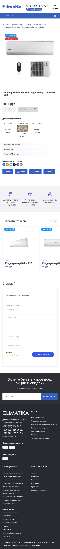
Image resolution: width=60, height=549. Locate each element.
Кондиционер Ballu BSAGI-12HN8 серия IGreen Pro (19, 263)
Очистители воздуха (39, 431)
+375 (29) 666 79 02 (12, 429)
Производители (8, 519)
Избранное (35, 483)
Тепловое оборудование (40, 438)
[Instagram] (5, 458)
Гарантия (35, 172)
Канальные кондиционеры (12, 473)
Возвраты (35, 476)
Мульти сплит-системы (11, 487)
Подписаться (49, 396)
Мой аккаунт (55, 16)
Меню (5, 16)
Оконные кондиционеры (11, 500)
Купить (28, 109)
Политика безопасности (40, 490)
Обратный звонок (34, 9)
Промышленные (8, 503)
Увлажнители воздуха (39, 428)
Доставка (21, 172)
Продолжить (43, 354)
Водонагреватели (37, 417)
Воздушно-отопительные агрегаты (44, 424)
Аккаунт (34, 473)
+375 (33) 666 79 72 (36, 6)
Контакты (6, 536)
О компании (6, 516)
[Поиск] (49, 15)
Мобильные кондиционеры (12, 483)
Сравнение (35, 487)
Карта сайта (35, 480)
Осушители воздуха (38, 421)
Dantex (17, 144)
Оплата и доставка (9, 523)
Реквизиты (6, 530)
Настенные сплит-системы (12, 497)
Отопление (35, 435)
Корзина (55, 7)
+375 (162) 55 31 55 (12, 433)
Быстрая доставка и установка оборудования (10, 199)
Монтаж (49, 172)
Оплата (8, 172)
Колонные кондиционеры (12, 480)
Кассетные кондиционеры (12, 476)
